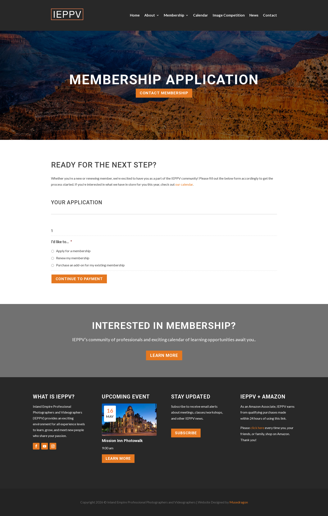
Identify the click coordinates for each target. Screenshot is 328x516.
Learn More (164, 355)
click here (257, 428)
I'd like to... (61, 241)
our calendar (184, 184)
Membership (174, 15)
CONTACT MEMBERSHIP (164, 93)
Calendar (200, 15)
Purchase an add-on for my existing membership (90, 265)
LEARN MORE (118, 458)
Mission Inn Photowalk (122, 440)
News (253, 15)
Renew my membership (72, 258)
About (149, 15)
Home (135, 15)
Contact (270, 15)
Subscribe (186, 433)
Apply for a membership (73, 251)
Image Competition (229, 15)
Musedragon (238, 502)
